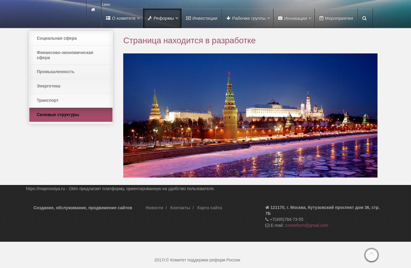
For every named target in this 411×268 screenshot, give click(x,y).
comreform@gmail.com (306, 225)
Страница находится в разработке (189, 40)
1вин (105, 4)
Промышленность (55, 71)
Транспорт (48, 100)
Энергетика (48, 86)
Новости (154, 207)
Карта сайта (209, 207)
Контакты (180, 207)
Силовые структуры (58, 114)
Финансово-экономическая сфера (65, 55)
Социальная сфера (57, 38)
